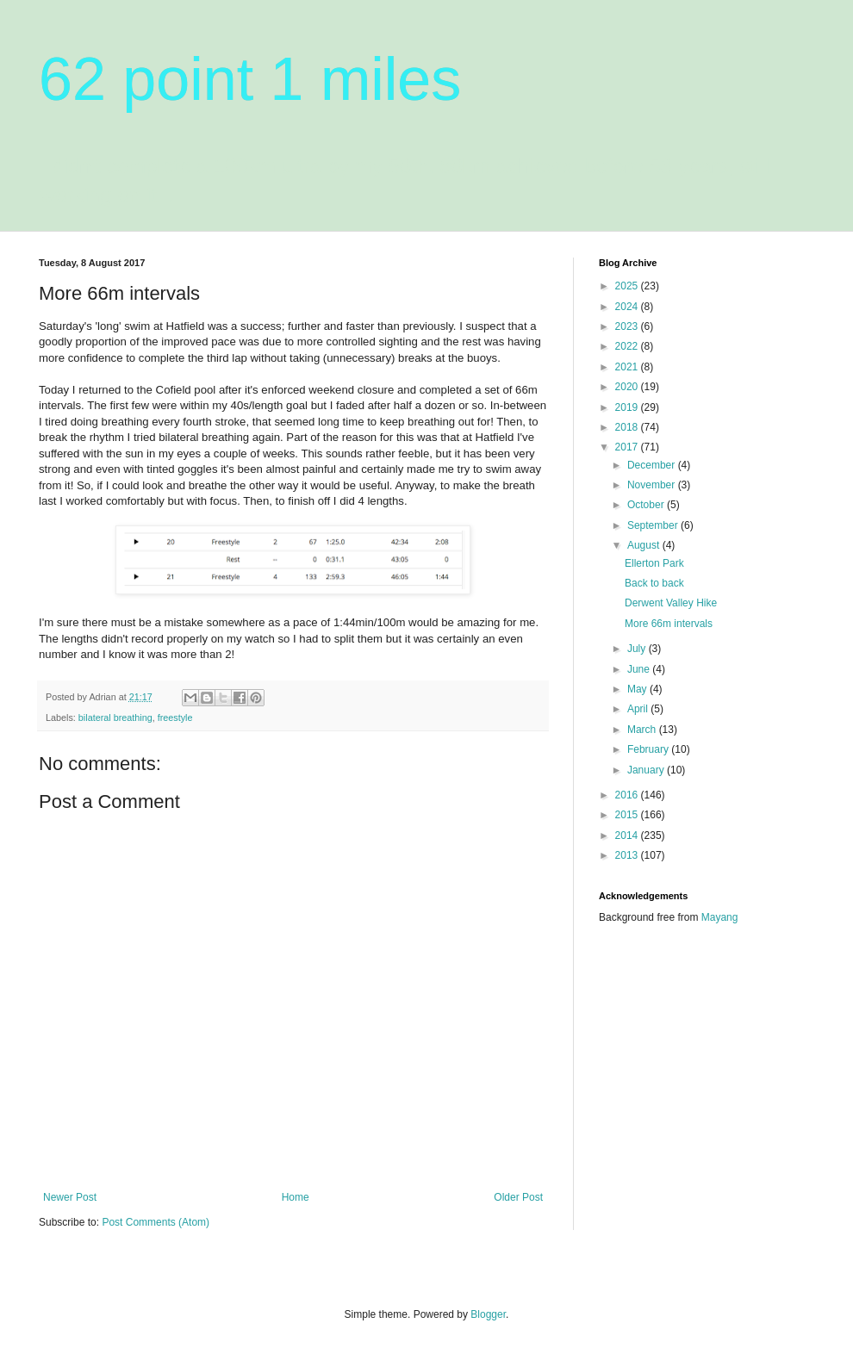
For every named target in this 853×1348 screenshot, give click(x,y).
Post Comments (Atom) (155, 1222)
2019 (628, 407)
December (652, 465)
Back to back (654, 583)
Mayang (719, 917)
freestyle (175, 717)
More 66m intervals (669, 624)
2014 (628, 835)
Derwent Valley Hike (671, 603)
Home (295, 1197)
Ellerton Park (654, 563)
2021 (628, 367)
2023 (628, 326)
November (652, 485)
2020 (628, 387)
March (643, 730)
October (647, 505)
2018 (628, 427)
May (638, 689)
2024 (628, 307)
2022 (628, 346)
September (654, 525)
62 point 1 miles (250, 79)
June (639, 669)
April (639, 709)
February (649, 749)
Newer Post (70, 1197)
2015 (628, 815)
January (647, 770)
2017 (628, 447)
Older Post (518, 1197)
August (645, 545)
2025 (628, 286)
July (638, 649)
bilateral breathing (115, 717)
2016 (628, 795)
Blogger (488, 1314)
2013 (628, 855)
